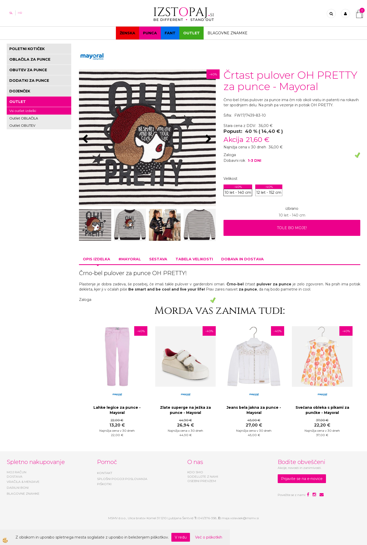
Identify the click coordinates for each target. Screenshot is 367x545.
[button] (209, 139)
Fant (170, 33)
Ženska (127, 33)
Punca (150, 33)
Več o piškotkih (208, 537)
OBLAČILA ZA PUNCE (29, 59)
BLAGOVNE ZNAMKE (23, 493)
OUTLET (191, 33)
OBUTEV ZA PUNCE (28, 70)
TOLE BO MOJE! (292, 228)
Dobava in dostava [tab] (242, 259)
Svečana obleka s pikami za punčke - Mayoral (322, 410)
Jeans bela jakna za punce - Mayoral (254, 410)
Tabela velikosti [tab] (194, 259)
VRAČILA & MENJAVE (23, 482)
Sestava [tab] (158, 259)
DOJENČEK (19, 91)
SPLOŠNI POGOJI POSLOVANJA (122, 479)
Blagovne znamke (228, 33)
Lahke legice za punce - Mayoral (117, 410)
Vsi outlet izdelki (22, 111)
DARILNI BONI (18, 488)
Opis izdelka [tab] (96, 259)
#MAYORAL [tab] (129, 259)
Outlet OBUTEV (22, 125)
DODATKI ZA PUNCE (29, 80)
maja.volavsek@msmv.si (240, 518)
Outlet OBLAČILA (23, 118)
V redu (181, 537)
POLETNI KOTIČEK (27, 48)
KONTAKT (104, 473)
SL (11, 13)
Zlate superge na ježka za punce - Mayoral (185, 410)
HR (20, 13)
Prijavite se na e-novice (302, 478)
